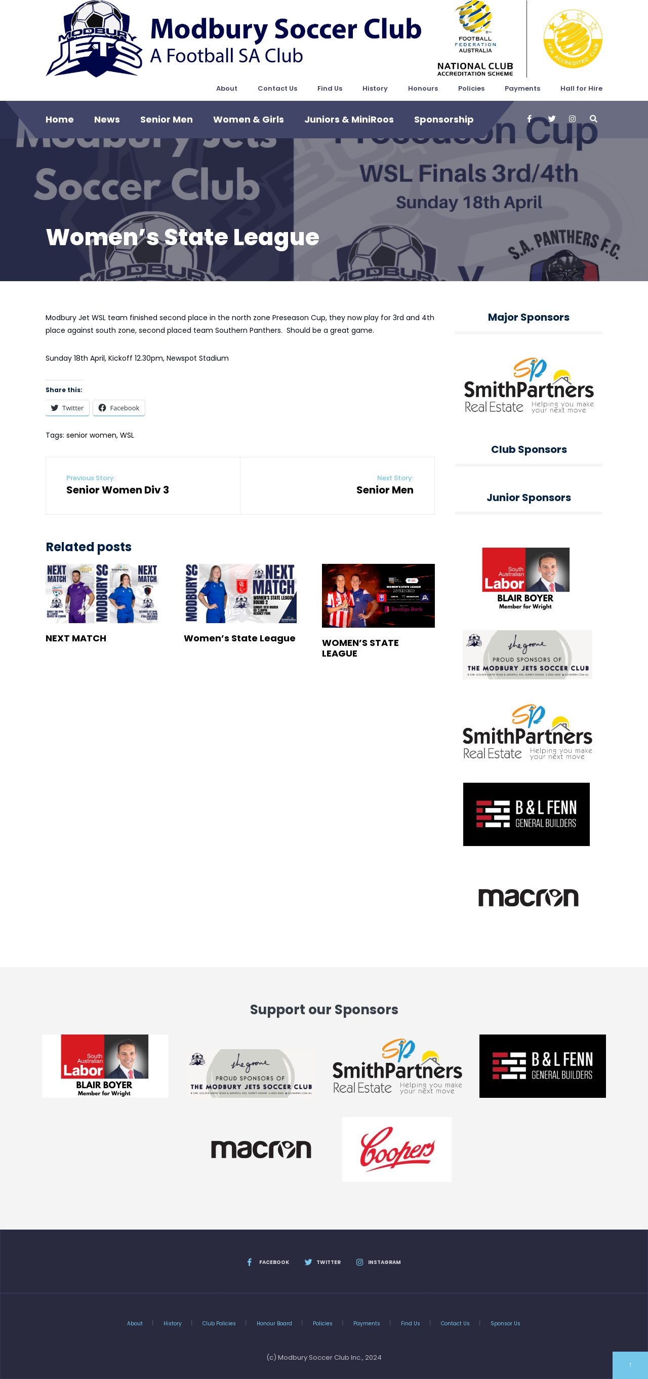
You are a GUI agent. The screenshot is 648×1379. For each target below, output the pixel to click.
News (107, 119)
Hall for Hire (581, 88)
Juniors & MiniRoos (349, 119)
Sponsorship (444, 119)
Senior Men (166, 119)
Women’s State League (240, 638)
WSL (127, 435)
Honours (423, 88)
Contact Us (277, 88)
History (375, 88)
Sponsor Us (505, 1323)
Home (60, 119)
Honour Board (274, 1323)
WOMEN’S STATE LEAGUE (360, 648)
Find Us (329, 88)
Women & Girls (248, 119)
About (226, 88)
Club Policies (219, 1323)
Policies (471, 88)
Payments (522, 88)
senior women (91, 435)
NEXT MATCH (76, 638)
